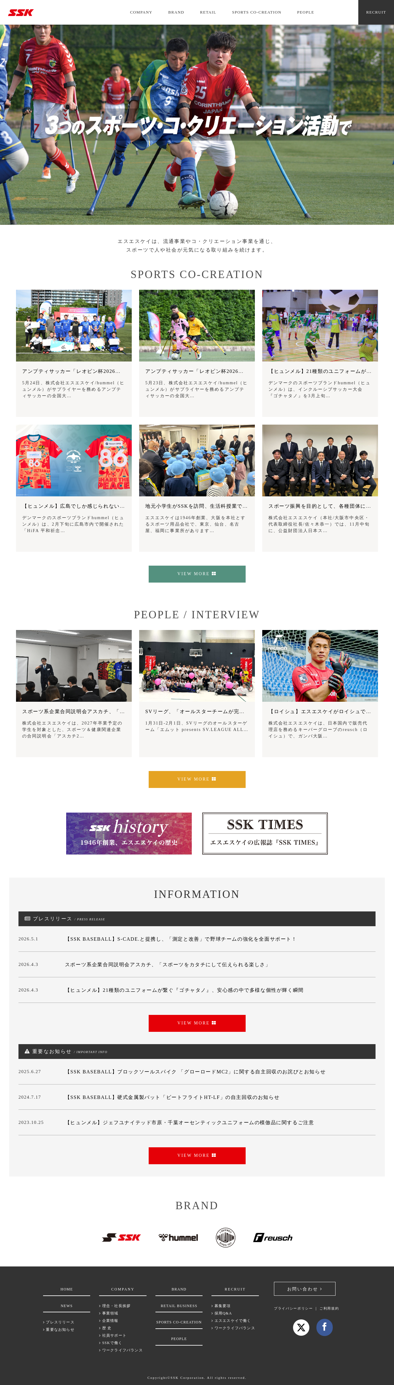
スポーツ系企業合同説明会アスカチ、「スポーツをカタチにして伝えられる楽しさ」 (125, 711)
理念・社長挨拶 (115, 1306)
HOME (67, 1289)
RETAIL (208, 12)
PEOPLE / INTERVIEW (197, 615)
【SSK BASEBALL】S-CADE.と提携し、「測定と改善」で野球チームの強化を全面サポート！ (181, 939)
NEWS (67, 1306)
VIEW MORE (197, 573)
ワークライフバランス (121, 1350)
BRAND (176, 12)
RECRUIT (376, 12)
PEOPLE (305, 12)
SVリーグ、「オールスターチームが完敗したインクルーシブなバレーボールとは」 (246, 711)
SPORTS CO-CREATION (256, 12)
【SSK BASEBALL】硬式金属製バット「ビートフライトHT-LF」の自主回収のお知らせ (172, 1097)
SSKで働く (110, 1343)
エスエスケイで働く (231, 1320)
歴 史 (105, 1328)
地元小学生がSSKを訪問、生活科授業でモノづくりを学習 (215, 506)
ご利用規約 (329, 1308)
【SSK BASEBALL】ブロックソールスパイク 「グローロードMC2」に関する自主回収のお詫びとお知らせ (195, 1071)
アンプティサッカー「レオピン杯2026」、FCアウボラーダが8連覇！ (106, 371)
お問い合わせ (305, 1289)
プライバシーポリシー (293, 1308)
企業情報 (108, 1320)
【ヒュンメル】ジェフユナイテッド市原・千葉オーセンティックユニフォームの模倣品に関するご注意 (189, 1122)
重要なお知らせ (58, 1329)
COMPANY (141, 12)
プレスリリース (58, 1322)
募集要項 (221, 1306)
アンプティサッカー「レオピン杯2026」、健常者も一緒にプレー (224, 371)
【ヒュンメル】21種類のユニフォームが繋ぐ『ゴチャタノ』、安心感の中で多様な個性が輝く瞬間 (184, 990)
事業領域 (108, 1313)
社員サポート (113, 1335)
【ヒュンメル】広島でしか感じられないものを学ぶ (84, 506)
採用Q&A (221, 1313)
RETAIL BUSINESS (179, 1306)
